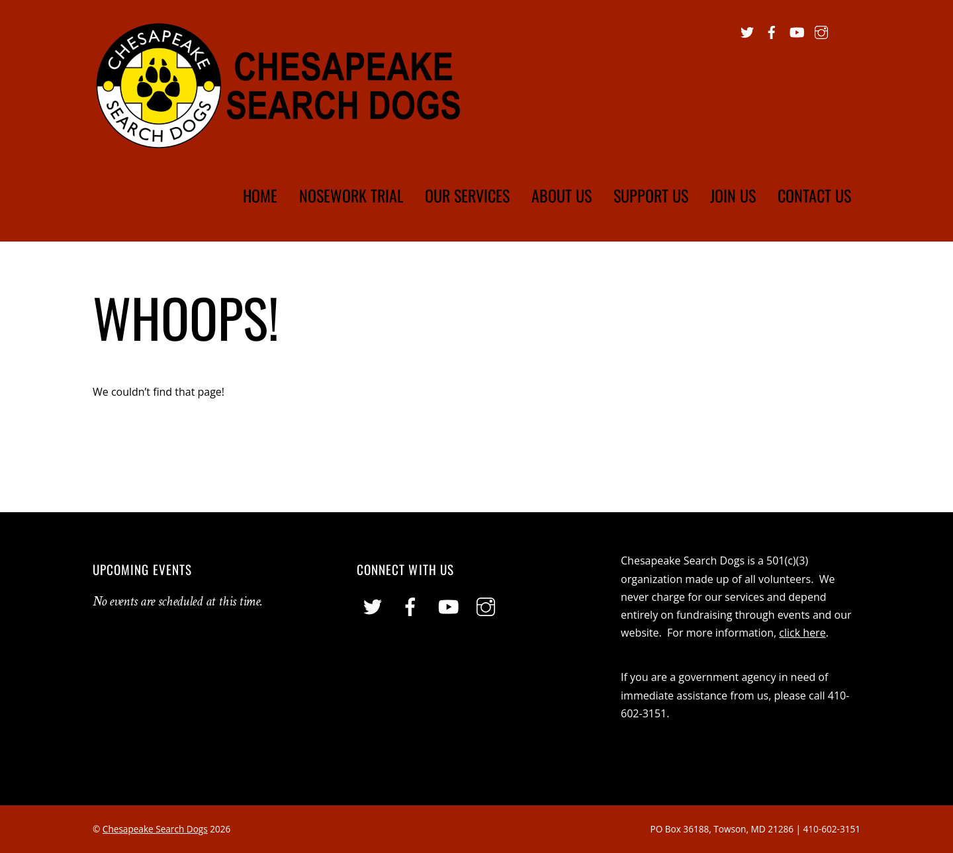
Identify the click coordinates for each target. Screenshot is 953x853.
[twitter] (747, 30)
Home (260, 195)
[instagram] (821, 30)
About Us (561, 195)
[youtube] (796, 30)
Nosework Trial (351, 195)
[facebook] (771, 30)
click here (802, 632)
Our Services (467, 195)
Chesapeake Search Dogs (155, 829)
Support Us (650, 195)
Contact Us (814, 195)
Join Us (733, 195)
